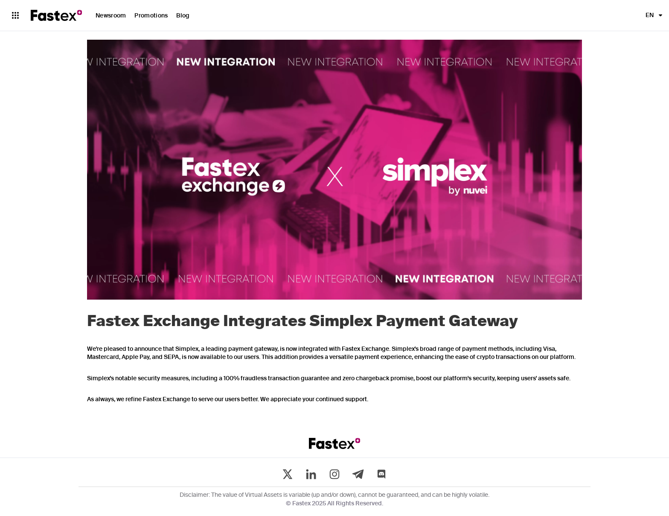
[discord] (381, 474)
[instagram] (334, 474)
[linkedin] (311, 474)
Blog (182, 16)
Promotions (151, 16)
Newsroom (111, 16)
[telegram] (358, 474)
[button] (651, 15)
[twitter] (287, 474)
